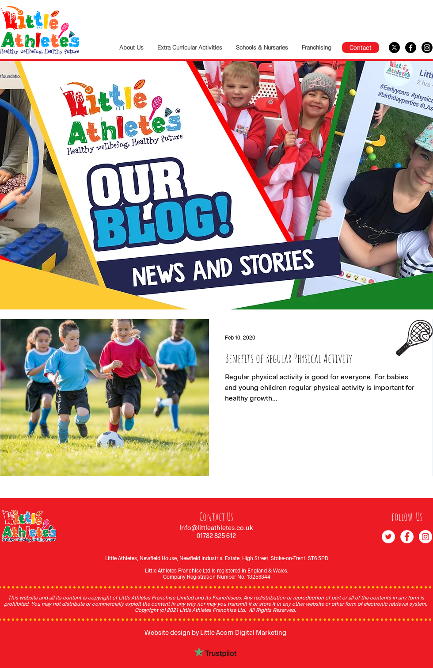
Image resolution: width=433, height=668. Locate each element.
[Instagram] (427, 47)
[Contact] (360, 47)
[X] (394, 47)
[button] (189, 47)
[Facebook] (410, 47)
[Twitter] (388, 536)
